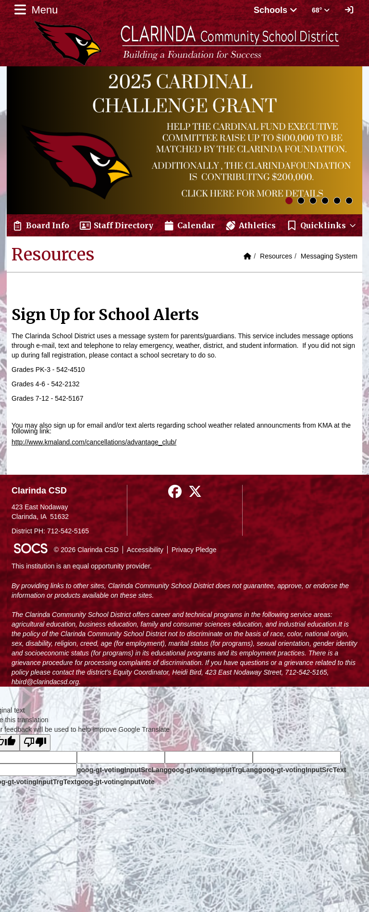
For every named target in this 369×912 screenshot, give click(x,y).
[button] (321, 225)
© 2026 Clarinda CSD (86, 550)
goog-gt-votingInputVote (115, 782)
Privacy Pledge (194, 550)
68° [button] (321, 10)
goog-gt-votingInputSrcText (302, 770)
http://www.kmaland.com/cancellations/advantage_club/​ (94, 442)
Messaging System (329, 256)
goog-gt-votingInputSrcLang (122, 770)
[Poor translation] (35, 742)
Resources (276, 256)
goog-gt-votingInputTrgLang (213, 770)
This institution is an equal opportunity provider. (82, 566)
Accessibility (145, 550)
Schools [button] (275, 10)
